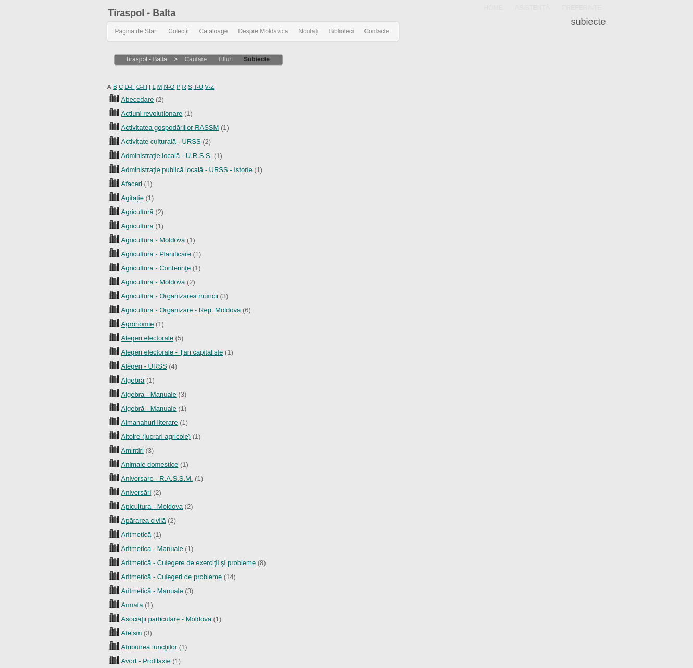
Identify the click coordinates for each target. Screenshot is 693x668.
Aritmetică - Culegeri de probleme (171, 577)
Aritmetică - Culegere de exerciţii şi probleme (188, 563)
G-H (141, 87)
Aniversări (136, 492)
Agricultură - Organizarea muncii (169, 296)
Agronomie (137, 324)
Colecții (178, 31)
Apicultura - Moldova (152, 506)
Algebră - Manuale (149, 408)
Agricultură (137, 212)
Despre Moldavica (263, 31)
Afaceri (131, 184)
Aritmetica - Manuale (152, 549)
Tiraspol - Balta (142, 13)
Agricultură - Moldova (153, 282)
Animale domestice (150, 464)
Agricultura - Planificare (156, 254)
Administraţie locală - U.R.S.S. (166, 156)
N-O (168, 87)
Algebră (133, 380)
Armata (132, 605)
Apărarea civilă (143, 521)
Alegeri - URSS (144, 366)
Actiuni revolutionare (152, 113)
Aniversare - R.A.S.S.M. (157, 478)
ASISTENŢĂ (532, 7)
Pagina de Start (136, 31)
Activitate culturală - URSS (161, 142)
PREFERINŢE (581, 7)
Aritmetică (136, 535)
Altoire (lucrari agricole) (156, 436)
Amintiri (132, 450)
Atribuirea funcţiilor (149, 647)
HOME (493, 7)
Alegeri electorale (147, 338)
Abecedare (137, 99)
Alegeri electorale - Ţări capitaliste (172, 352)
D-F (129, 87)
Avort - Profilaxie (146, 661)
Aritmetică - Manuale (152, 591)
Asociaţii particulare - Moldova (166, 619)
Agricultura (137, 226)
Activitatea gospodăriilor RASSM (170, 128)
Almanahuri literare (149, 422)
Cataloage (213, 31)
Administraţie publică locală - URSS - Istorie (187, 170)
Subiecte (257, 59)
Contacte (376, 31)
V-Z (209, 87)
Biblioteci (341, 31)
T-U (199, 87)
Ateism (131, 633)
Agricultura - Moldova (153, 240)
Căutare (195, 59)
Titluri (225, 59)
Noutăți (308, 31)
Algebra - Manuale (149, 394)
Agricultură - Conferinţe (156, 268)
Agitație (132, 198)
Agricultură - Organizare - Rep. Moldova (181, 310)
